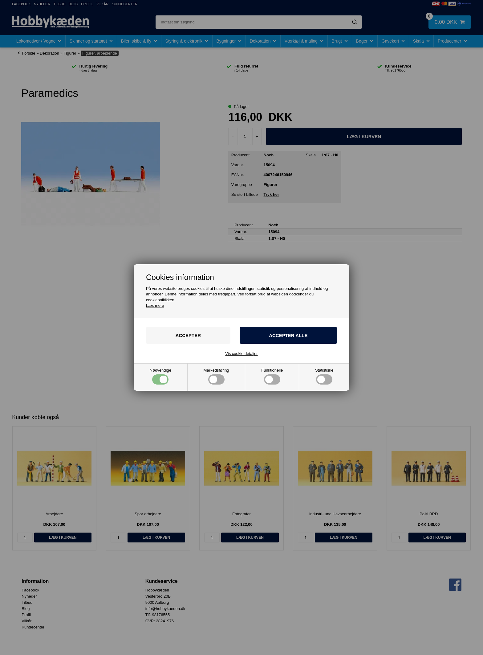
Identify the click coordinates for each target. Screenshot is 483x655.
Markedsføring (216, 376)
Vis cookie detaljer (241, 354)
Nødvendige (160, 376)
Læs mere (155, 305)
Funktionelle (272, 376)
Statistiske (324, 376)
